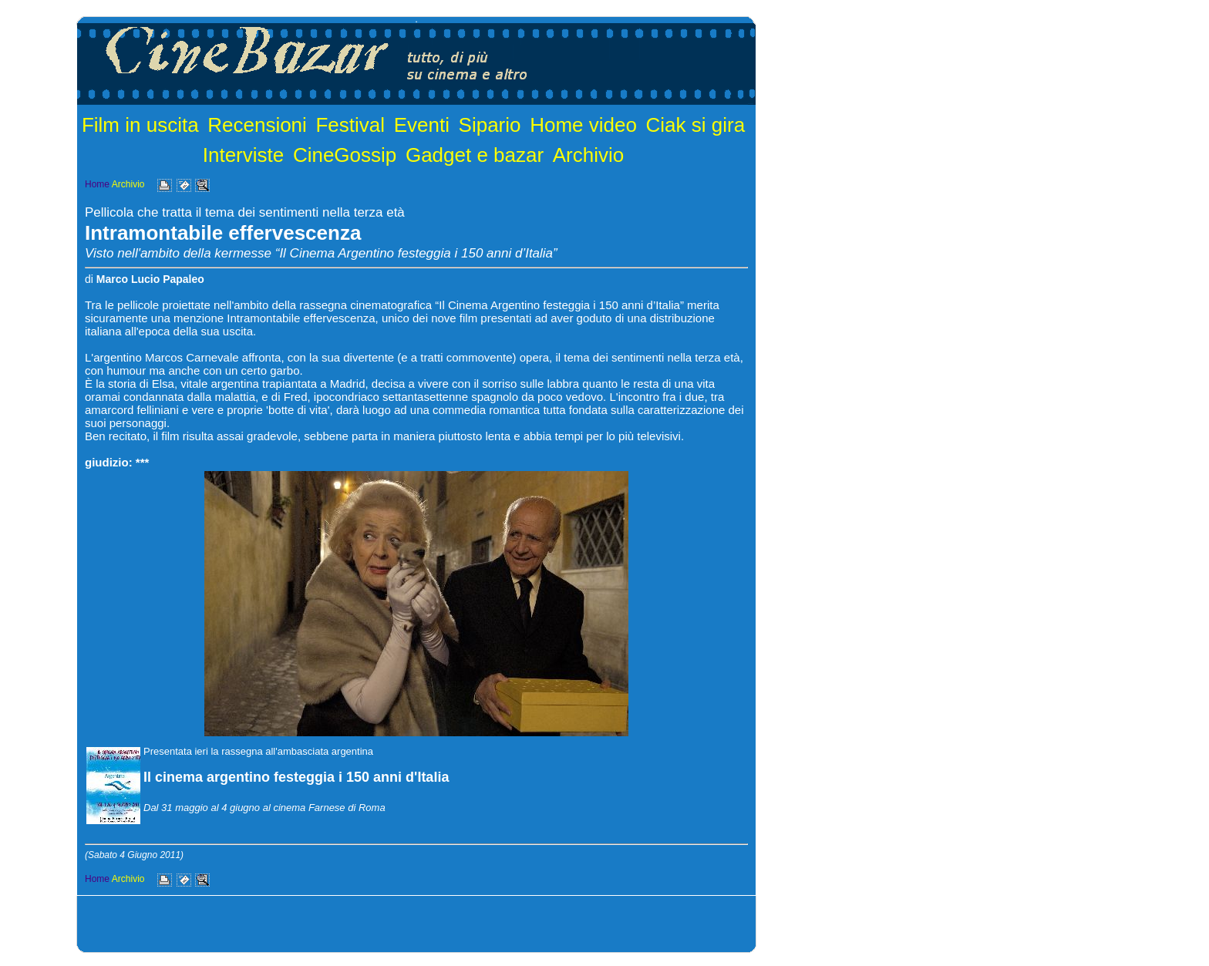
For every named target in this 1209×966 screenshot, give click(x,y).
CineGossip (344, 155)
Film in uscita (140, 124)
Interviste (244, 155)
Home (97, 184)
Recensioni (257, 124)
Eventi (422, 124)
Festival (350, 124)
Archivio (588, 155)
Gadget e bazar (475, 155)
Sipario (490, 124)
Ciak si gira (696, 124)
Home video (583, 124)
